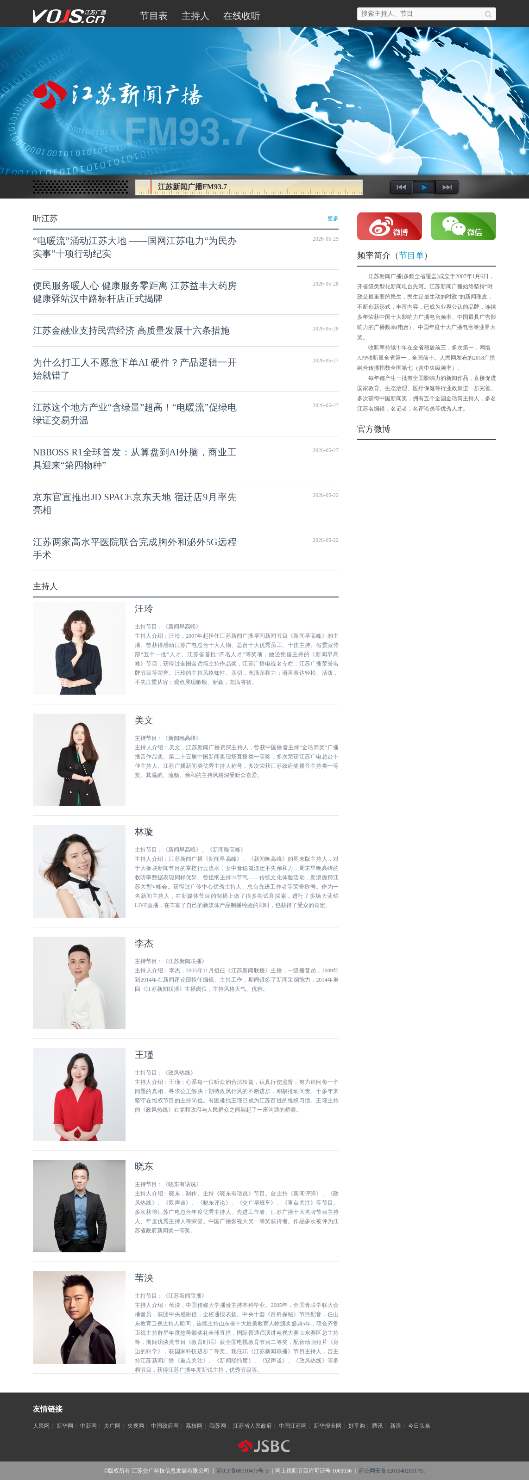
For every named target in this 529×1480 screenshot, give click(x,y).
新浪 (395, 1426)
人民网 (41, 1426)
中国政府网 (165, 1426)
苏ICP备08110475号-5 (242, 1471)
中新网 (88, 1426)
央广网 (112, 1426)
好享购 (356, 1426)
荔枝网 (194, 1426)
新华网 (65, 1426)
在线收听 (241, 16)
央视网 (135, 1426)
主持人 (195, 16)
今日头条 (419, 1426)
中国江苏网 (293, 1426)
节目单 (411, 255)
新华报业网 (327, 1426)
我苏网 (217, 1426)
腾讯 (377, 1426)
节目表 (154, 16)
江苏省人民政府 (252, 1426)
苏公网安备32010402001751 (392, 1471)
